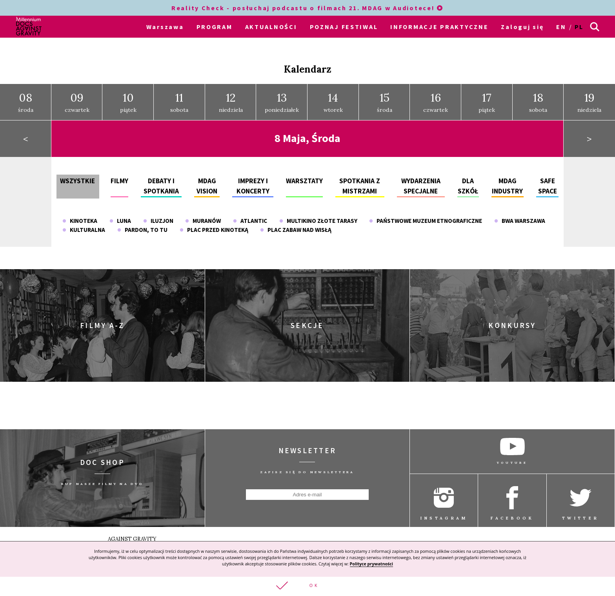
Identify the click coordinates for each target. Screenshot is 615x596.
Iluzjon (158, 216)
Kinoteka (79, 216)
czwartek (77, 97)
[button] (307, 586)
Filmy (119, 175)
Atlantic (250, 216)
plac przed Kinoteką (214, 225)
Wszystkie (77, 175)
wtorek (333, 97)
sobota (179, 97)
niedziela (231, 97)
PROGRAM (215, 27)
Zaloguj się (522, 27)
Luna (120, 216)
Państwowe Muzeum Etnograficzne (425, 216)
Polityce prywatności (371, 563)
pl (579, 27)
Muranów (203, 216)
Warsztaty (304, 175)
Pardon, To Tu (142, 225)
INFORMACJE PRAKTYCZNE (439, 27)
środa (25, 97)
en (561, 27)
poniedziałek (282, 97)
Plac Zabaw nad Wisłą (295, 225)
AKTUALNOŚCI (271, 27)
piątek (128, 97)
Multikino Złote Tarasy (318, 216)
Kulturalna (83, 225)
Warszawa (165, 27)
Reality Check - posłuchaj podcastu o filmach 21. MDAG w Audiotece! (307, 8)
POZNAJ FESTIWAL (344, 27)
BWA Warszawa (519, 216)
